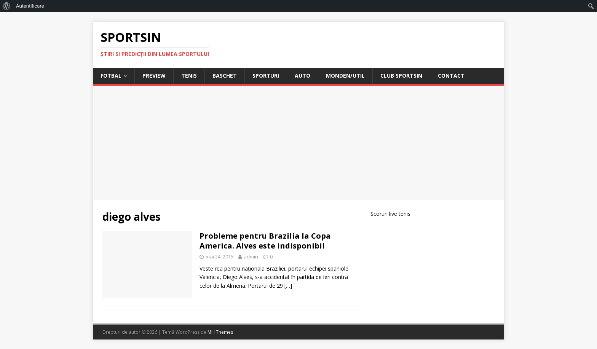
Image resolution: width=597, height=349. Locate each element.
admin (251, 256)
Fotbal (111, 75)
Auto (302, 75)
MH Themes (220, 332)
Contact (451, 75)
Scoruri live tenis (390, 213)
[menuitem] (6, 6)
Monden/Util (345, 75)
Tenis (189, 75)
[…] (288, 285)
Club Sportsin (401, 75)
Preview (154, 75)
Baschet (224, 75)
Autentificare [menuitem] (30, 6)
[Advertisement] (298, 143)
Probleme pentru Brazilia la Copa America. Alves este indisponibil (265, 241)
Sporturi (265, 75)
